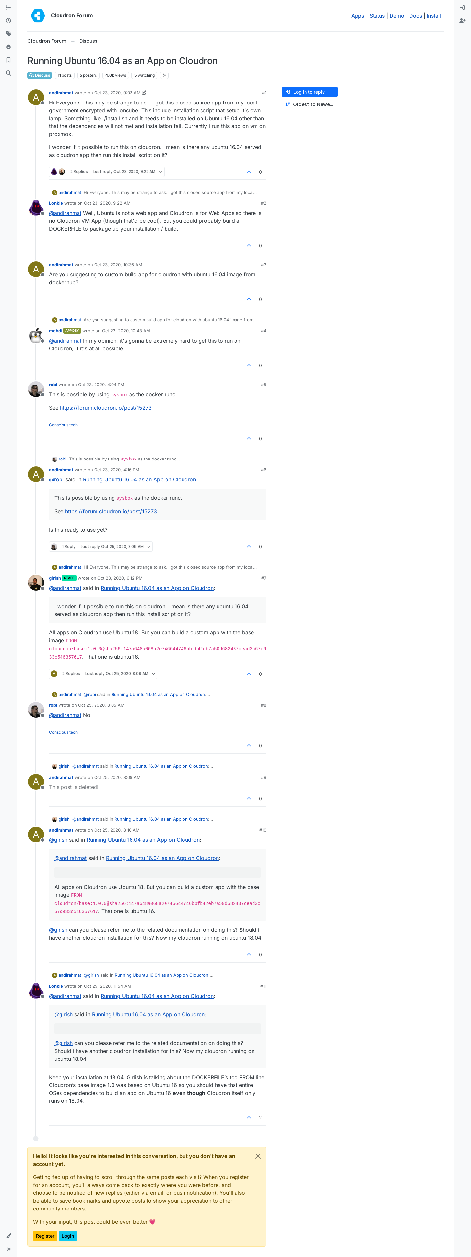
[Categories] (8, 8)
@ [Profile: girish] (58, 839)
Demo (397, 15)
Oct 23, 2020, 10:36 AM (118, 264)
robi (53, 384)
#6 (263, 469)
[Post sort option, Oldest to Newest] (310, 105)
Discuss (39, 75)
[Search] (8, 73)
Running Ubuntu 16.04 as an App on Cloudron (139, 479)
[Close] (258, 1156)
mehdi (55, 330)
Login (68, 1236)
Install (434, 15)
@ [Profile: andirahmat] (65, 213)
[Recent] (8, 21)
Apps (357, 15)
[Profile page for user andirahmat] (36, 97)
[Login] (462, 8)
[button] (8, 1236)
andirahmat (61, 92)
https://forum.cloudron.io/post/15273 (106, 407)
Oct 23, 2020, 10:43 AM (126, 330)
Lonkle (56, 203)
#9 (263, 777)
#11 (263, 986)
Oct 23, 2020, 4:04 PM (101, 384)
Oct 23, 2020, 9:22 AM (107, 203)
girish (55, 578)
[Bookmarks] (8, 60)
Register (45, 1236)
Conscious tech (63, 424)
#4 (263, 330)
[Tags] (8, 34)
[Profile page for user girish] (36, 583)
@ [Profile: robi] (56, 479)
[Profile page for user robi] (36, 389)
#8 (263, 705)
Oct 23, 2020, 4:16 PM (116, 469)
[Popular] (8, 47)
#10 (262, 830)
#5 (263, 384)
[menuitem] (462, 8)
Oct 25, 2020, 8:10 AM (117, 830)
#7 (263, 578)
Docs (415, 15)
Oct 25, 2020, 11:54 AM (107, 986)
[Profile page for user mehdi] (36, 335)
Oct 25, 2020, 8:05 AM (101, 705)
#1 (264, 92)
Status (377, 15)
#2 (263, 203)
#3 (263, 264)
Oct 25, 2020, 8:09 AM (117, 777)
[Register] (462, 21)
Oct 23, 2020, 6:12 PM (120, 578)
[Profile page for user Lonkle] (36, 208)
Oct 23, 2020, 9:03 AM (117, 92)
